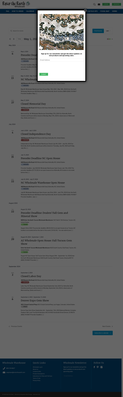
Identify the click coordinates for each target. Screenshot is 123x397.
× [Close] (85, 10)
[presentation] (54, 67)
